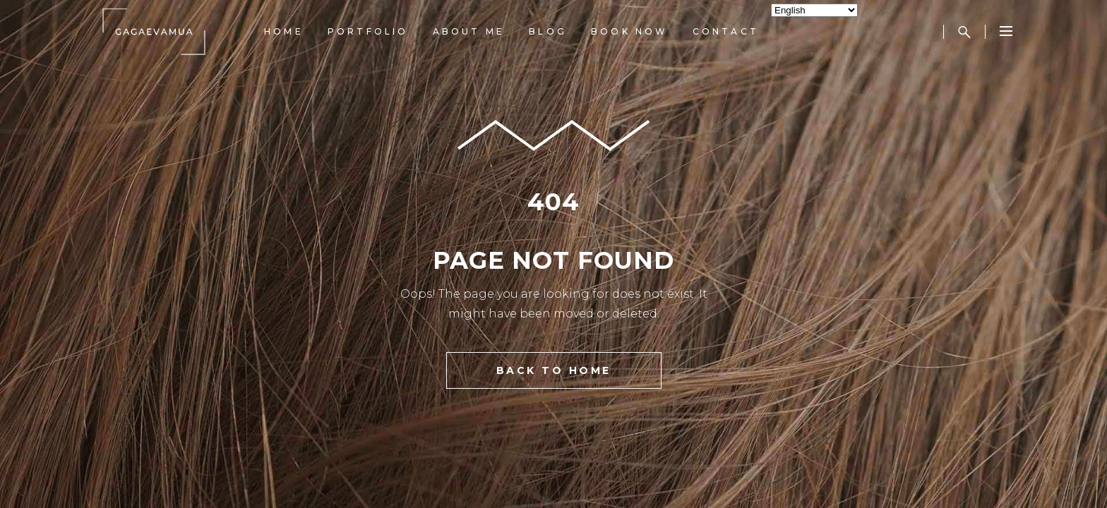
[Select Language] (814, 10)
